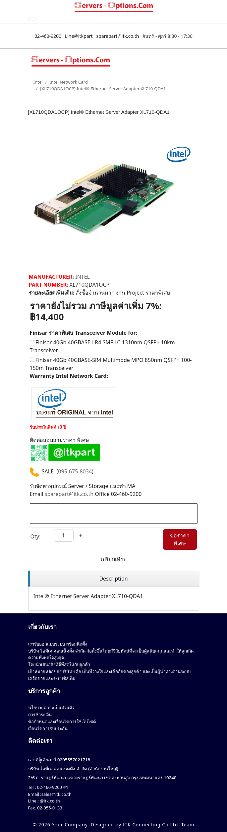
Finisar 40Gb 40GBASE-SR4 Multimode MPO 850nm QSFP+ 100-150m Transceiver (111, 364)
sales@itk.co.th (56, 794)
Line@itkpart (79, 36)
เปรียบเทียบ (114, 559)
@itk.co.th (49, 801)
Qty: (35, 536)
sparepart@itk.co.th (117, 36)
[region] (113, 579)
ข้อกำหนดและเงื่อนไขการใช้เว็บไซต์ (62, 722)
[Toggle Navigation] (32, 19)
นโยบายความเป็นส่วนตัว (51, 708)
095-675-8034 (75, 471)
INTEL (82, 276)
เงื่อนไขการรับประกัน (48, 728)
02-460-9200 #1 (52, 787)
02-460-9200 (47, 36)
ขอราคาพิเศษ (180, 539)
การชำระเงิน (40, 715)
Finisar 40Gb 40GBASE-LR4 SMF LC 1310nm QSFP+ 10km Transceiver (102, 346)
